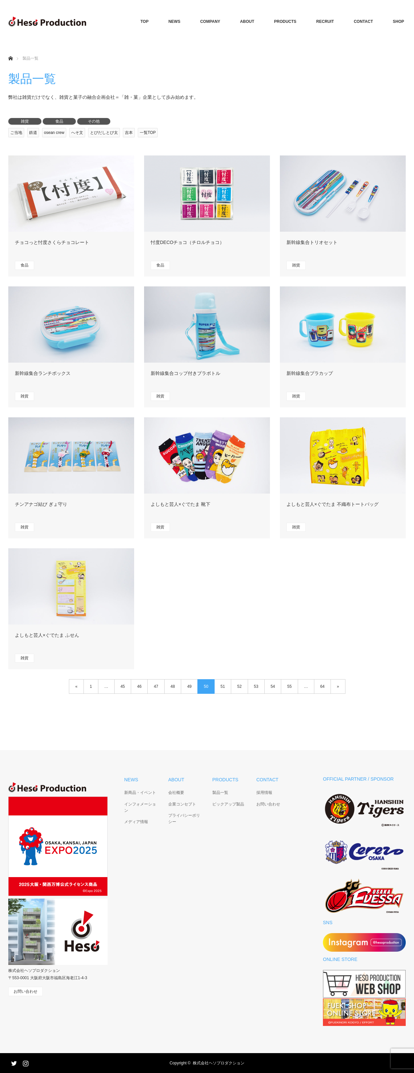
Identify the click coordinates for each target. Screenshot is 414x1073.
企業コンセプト (182, 804)
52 (239, 686)
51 (223, 686)
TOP (144, 21)
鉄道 (33, 132)
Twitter (13, 1062)
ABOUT (247, 21)
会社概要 (176, 792)
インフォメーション (140, 807)
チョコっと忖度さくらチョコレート (52, 242)
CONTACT (363, 21)
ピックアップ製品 (228, 804)
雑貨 (25, 121)
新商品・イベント (140, 792)
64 (322, 686)
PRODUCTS (285, 21)
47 (156, 686)
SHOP (398, 21)
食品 (59, 121)
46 (139, 686)
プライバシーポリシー (184, 818)
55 (289, 686)
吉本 (129, 132)
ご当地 (16, 132)
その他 (94, 121)
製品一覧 (220, 792)
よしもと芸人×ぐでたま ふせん (47, 635)
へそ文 (77, 132)
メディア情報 (136, 821)
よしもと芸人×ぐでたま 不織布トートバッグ (332, 504)
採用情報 (264, 792)
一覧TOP (148, 132)
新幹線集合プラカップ (309, 373)
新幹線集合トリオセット (311, 242)
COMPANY (210, 21)
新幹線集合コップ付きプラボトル (185, 373)
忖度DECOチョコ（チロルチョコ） (187, 242)
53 (256, 686)
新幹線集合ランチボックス (43, 373)
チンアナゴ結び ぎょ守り (41, 504)
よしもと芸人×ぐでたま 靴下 (180, 504)
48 (173, 686)
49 (189, 686)
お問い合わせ (268, 804)
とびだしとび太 (104, 132)
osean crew (54, 132)
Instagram (25, 1062)
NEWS (174, 21)
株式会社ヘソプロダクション (218, 1063)
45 (123, 686)
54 (273, 686)
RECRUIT (325, 21)
